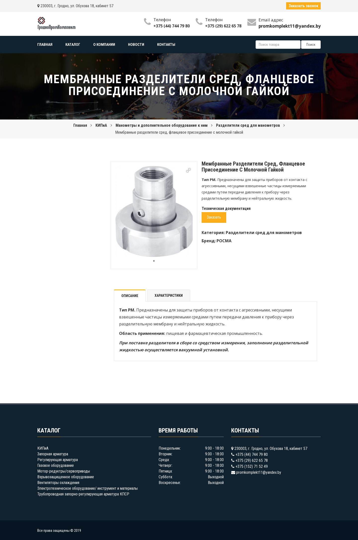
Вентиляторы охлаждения (58, 482)
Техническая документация (226, 208)
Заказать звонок (303, 5)
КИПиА (101, 125)
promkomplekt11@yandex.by (258, 472)
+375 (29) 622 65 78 (223, 26)
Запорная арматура (52, 454)
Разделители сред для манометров (248, 125)
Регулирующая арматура (57, 459)
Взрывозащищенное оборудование (65, 477)
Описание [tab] (129, 296)
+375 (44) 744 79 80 (171, 26)
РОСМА (224, 240)
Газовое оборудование (55, 465)
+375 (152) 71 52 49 (251, 466)
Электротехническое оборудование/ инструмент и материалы (87, 488)
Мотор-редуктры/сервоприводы (63, 471)
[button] (188, 170)
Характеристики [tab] (169, 296)
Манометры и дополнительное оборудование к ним (162, 125)
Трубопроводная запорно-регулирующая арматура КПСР (83, 494)
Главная (80, 125)
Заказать (214, 217)
